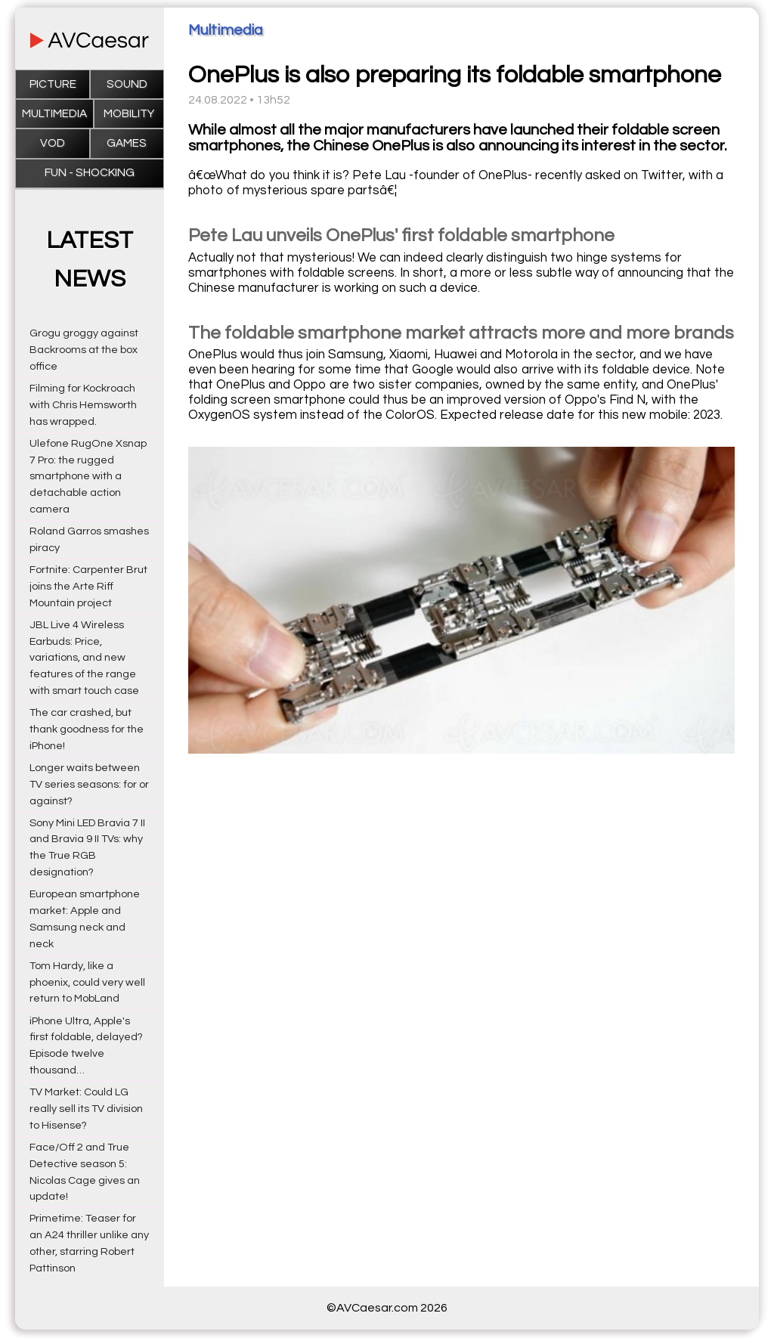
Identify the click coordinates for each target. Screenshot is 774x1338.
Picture (52, 84)
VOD (52, 143)
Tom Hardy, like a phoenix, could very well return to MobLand (87, 982)
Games (127, 143)
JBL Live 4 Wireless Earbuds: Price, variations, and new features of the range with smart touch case (84, 657)
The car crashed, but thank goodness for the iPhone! (86, 729)
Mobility (129, 113)
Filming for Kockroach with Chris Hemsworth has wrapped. (83, 405)
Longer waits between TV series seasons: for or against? (89, 784)
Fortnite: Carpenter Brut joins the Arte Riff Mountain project (88, 586)
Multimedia (54, 113)
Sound (127, 84)
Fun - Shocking (90, 172)
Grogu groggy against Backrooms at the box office (83, 349)
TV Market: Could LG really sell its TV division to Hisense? (86, 1108)
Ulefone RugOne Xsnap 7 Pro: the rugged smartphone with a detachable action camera (88, 476)
